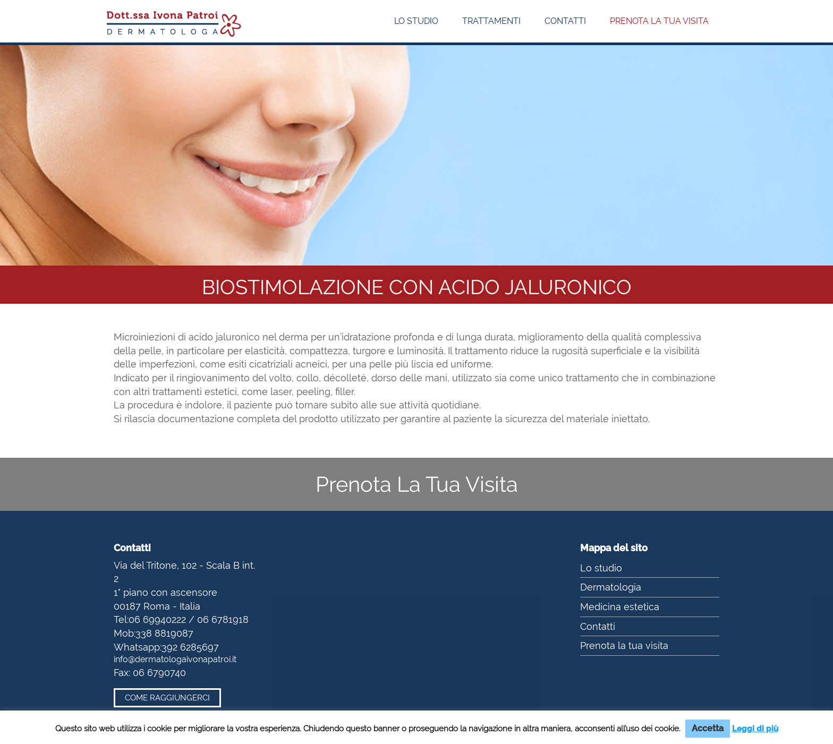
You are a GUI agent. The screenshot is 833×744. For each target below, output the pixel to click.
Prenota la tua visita (659, 21)
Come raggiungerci (167, 698)
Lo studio (416, 21)
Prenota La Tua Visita (417, 484)
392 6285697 (190, 647)
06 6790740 (159, 672)
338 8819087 (164, 633)
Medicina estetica (619, 606)
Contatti (565, 21)
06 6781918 (223, 619)
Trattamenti (491, 21)
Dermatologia (610, 587)
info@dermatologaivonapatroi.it (175, 659)
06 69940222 (157, 619)
